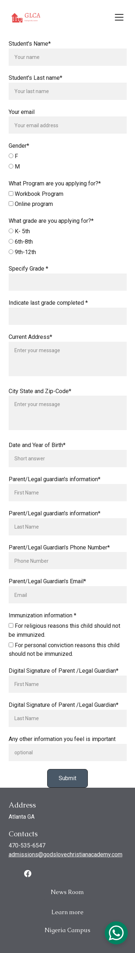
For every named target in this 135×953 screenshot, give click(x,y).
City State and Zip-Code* (40, 397)
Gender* (19, 152)
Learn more (67, 915)
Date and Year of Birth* (37, 451)
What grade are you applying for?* (51, 227)
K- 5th (19, 237)
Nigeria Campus (67, 933)
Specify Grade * (28, 275)
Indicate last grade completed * (48, 309)
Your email (22, 118)
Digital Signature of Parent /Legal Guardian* (63, 677)
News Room (67, 895)
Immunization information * (42, 621)
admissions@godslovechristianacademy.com (65, 859)
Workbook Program (36, 200)
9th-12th (22, 258)
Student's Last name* (35, 83)
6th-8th (21, 247)
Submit (67, 784)
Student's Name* (30, 49)
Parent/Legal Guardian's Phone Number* (59, 553)
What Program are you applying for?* (55, 189)
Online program (31, 210)
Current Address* (30, 343)
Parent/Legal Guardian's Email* (47, 587)
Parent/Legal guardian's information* (54, 485)
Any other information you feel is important (62, 745)
